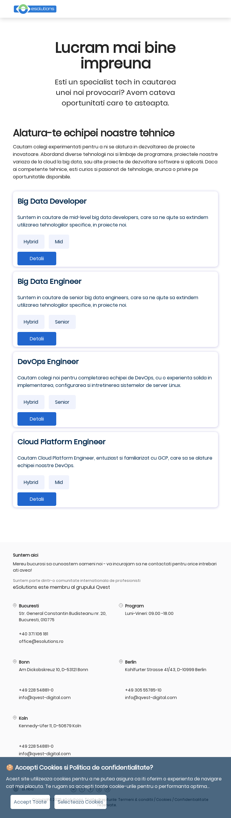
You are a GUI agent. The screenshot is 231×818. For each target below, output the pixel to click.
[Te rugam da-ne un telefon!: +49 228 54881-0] (109, 690)
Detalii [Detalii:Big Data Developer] (37, 258)
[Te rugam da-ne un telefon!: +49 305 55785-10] (215, 690)
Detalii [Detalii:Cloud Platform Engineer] (37, 499)
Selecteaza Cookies (80, 801)
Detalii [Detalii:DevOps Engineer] (37, 418)
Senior (62, 321)
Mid (59, 241)
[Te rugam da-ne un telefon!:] (215, 634)
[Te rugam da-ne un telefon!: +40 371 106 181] (109, 634)
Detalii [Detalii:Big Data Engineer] (37, 338)
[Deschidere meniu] (214, 9)
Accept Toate (30, 801)
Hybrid (31, 241)
